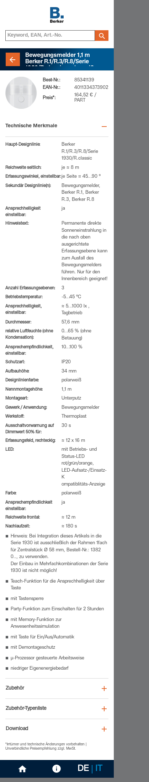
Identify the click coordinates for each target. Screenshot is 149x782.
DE (83, 769)
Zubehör (15, 688)
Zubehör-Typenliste (26, 708)
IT (98, 769)
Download (17, 729)
